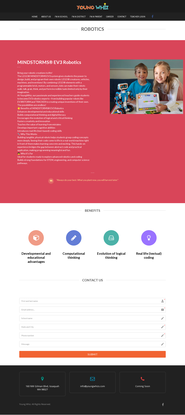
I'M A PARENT (96, 16)
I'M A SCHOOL (61, 16)
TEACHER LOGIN (137, 16)
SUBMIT (93, 354)
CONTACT (121, 16)
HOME (35, 16)
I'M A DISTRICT (79, 16)
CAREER (110, 16)
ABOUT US (46, 16)
